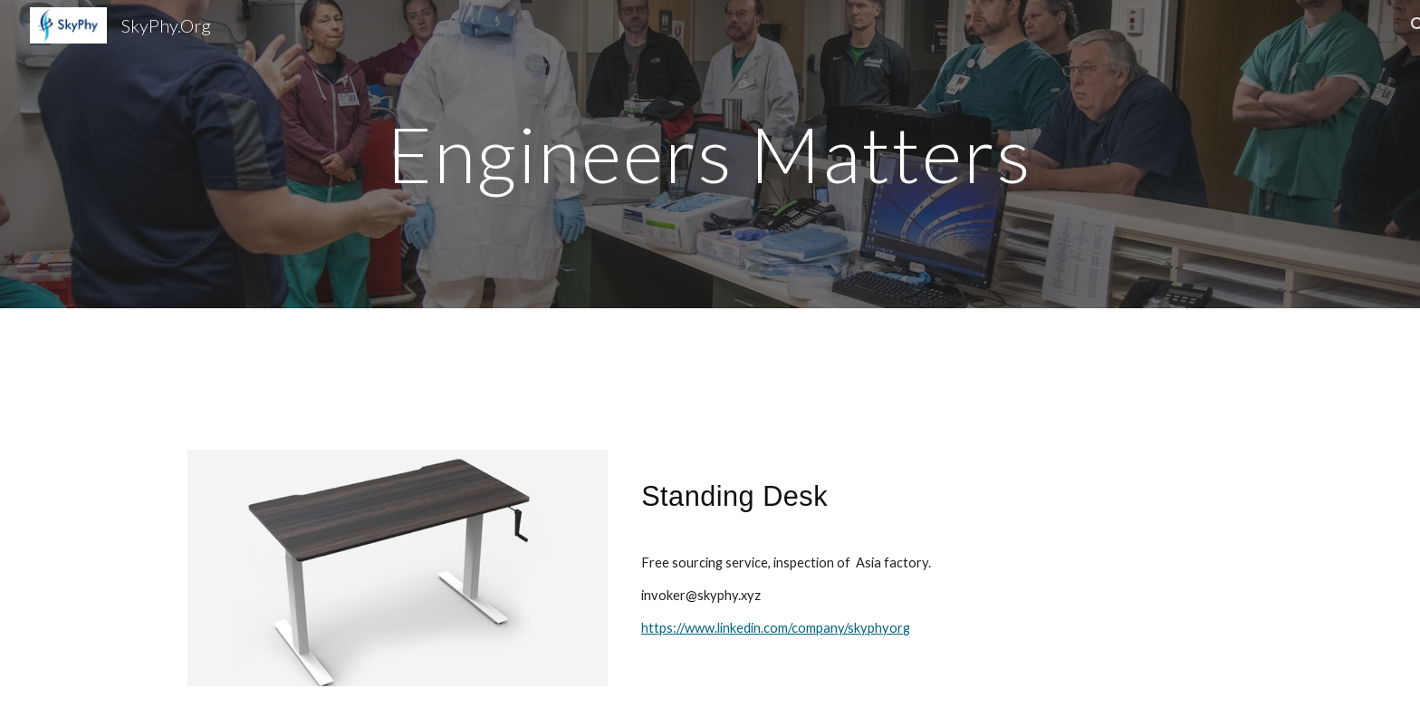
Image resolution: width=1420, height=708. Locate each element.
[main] (710, 153)
